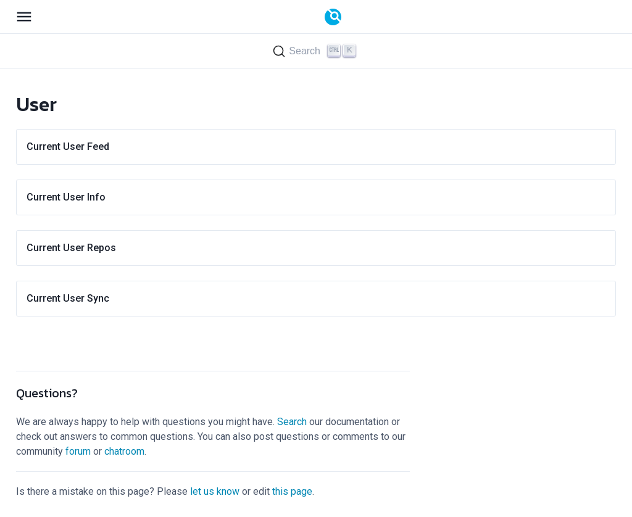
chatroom (124, 451)
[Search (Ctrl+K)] (316, 51)
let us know (214, 491)
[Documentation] (333, 17)
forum (78, 451)
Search (292, 422)
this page (292, 491)
